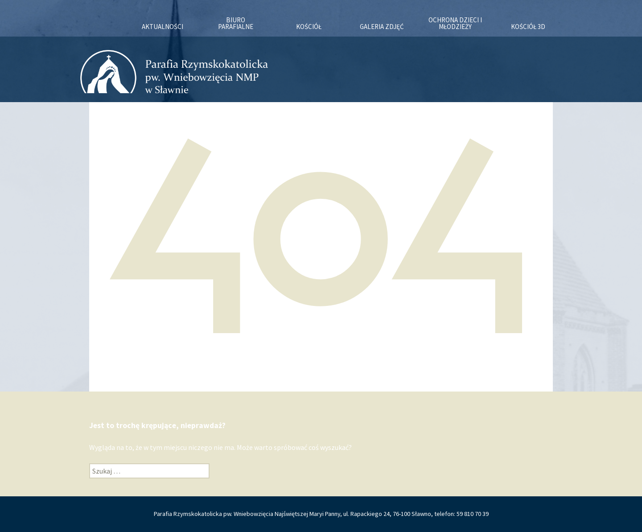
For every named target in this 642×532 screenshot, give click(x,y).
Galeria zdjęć (382, 26)
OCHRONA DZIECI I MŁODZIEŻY (455, 23)
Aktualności (162, 26)
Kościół (308, 26)
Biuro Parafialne (235, 23)
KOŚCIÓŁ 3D (528, 26)
